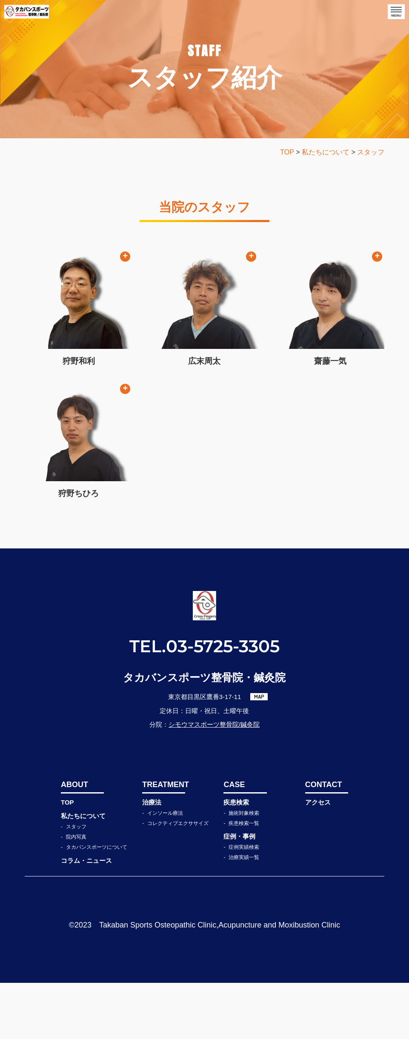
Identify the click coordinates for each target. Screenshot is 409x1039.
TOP (67, 858)
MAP (259, 752)
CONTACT (323, 840)
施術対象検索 (244, 869)
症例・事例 (239, 892)
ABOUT (74, 840)
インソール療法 (165, 869)
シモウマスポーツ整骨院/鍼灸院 (214, 780)
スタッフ (76, 883)
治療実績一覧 (244, 913)
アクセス (318, 858)
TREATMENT (163, 840)
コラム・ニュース (86, 916)
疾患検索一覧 (244, 879)
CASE (234, 840)
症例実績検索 (244, 903)
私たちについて (83, 872)
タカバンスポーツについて (96, 903)
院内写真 (76, 893)
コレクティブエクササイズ (178, 879)
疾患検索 (236, 858)
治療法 (151, 858)
